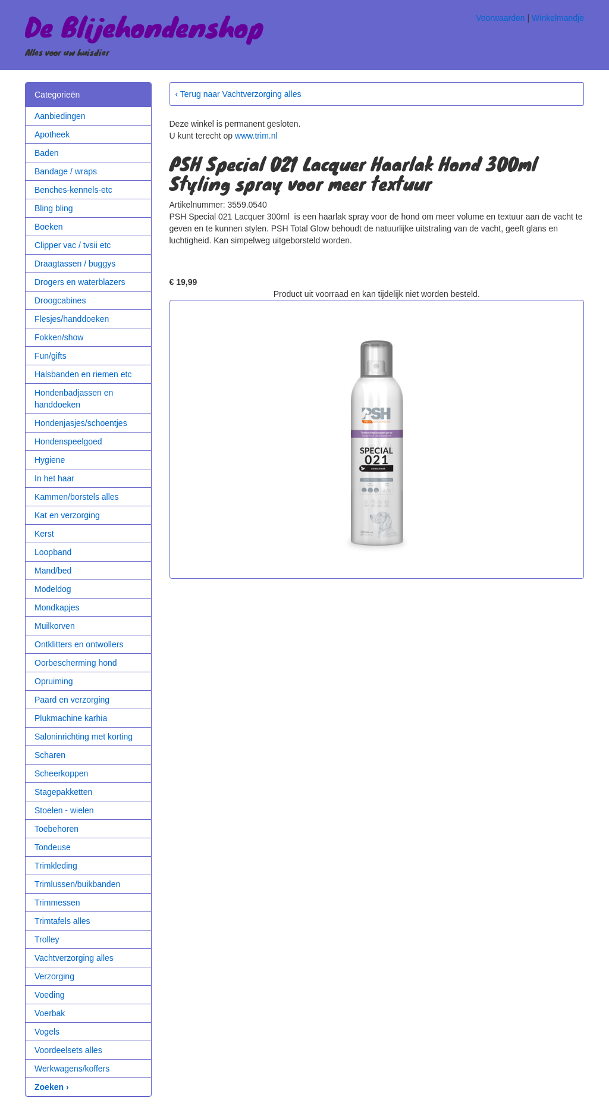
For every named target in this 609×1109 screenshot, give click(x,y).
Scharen (49, 755)
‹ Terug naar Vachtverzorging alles (238, 94)
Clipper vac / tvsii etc (72, 245)
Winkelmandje (558, 18)
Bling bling (53, 208)
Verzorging (54, 976)
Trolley (46, 939)
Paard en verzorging (71, 699)
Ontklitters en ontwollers (78, 644)
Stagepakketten (63, 792)
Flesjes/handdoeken (71, 319)
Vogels (46, 1031)
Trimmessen (57, 902)
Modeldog (52, 589)
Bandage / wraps (65, 171)
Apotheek (52, 134)
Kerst (44, 533)
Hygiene (49, 460)
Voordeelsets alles (68, 1050)
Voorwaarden (500, 18)
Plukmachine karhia (70, 718)
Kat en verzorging (67, 515)
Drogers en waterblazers (79, 282)
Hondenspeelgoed (68, 441)
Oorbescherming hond (75, 663)
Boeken (48, 226)
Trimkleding (55, 865)
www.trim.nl (256, 135)
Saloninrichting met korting (83, 736)
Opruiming (53, 681)
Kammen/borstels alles (76, 497)
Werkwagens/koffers (71, 1068)
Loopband (52, 552)
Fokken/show (58, 337)
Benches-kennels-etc (73, 190)
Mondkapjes (57, 607)
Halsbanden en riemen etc (82, 374)
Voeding (49, 995)
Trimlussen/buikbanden (77, 884)
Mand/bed (52, 570)
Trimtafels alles (62, 921)
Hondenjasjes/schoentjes (80, 423)
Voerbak (49, 1013)
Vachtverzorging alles (74, 958)
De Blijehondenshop (144, 26)
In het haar (54, 478)
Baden (46, 153)
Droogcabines (60, 300)
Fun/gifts (50, 356)
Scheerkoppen (61, 773)
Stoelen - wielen (64, 810)
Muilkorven (54, 626)
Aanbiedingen (60, 116)
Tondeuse (52, 847)
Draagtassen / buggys (74, 263)
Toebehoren (56, 829)
